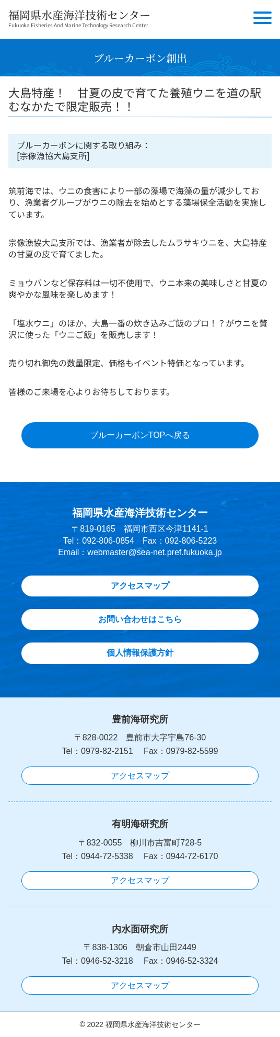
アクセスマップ (140, 585)
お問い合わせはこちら (140, 619)
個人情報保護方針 (140, 652)
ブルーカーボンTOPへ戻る (140, 435)
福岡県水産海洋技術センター (79, 14)
